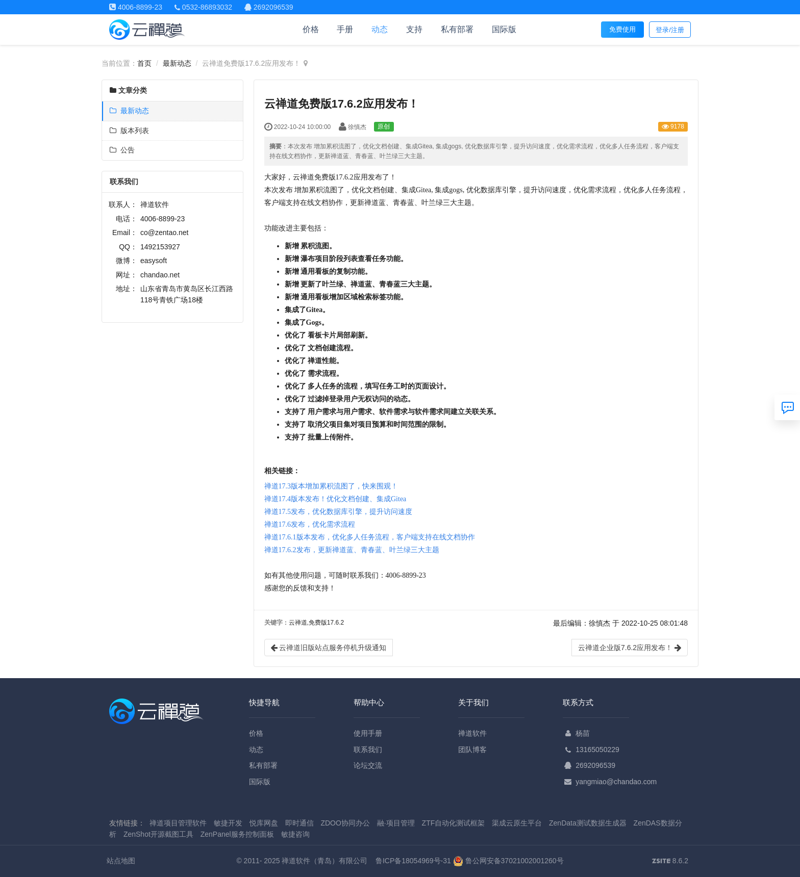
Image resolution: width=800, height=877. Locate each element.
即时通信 (299, 823)
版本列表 (129, 130)
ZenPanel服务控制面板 (237, 834)
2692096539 (595, 765)
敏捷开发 (228, 823)
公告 (122, 150)
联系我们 (368, 749)
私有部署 (457, 29)
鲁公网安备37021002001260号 (508, 861)
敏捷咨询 (295, 834)
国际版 (504, 29)
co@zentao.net (164, 232)
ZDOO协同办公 (344, 823)
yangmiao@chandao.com (616, 782)
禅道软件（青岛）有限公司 (324, 861)
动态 (379, 29)
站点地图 (121, 861)
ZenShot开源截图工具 (158, 834)
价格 (311, 29)
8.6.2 (670, 862)
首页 (144, 63)
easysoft (153, 260)
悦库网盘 (263, 823)
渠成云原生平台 (517, 823)
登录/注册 (670, 30)
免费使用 (622, 29)
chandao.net (160, 275)
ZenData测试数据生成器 (588, 823)
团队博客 (472, 749)
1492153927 (160, 247)
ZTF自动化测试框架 (453, 823)
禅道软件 (472, 733)
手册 (345, 29)
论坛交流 (368, 765)
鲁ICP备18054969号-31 (413, 861)
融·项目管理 (396, 823)
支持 (414, 29)
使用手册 (368, 733)
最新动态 (177, 63)
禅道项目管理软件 (178, 823)
